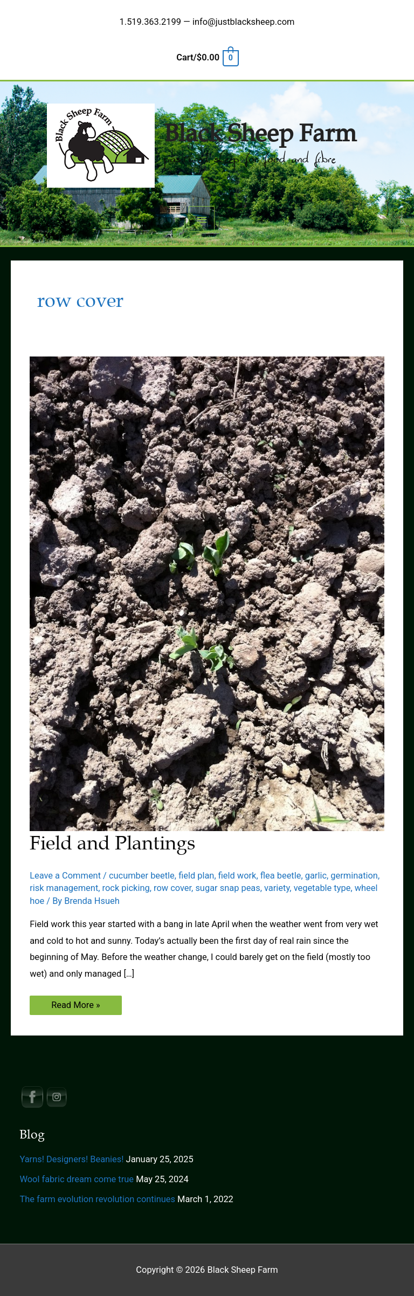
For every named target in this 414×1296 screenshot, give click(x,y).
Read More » (75, 1007)
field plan (196, 875)
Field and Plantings (112, 843)
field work (237, 875)
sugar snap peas (227, 888)
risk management (64, 888)
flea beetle (280, 875)
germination (354, 875)
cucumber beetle (142, 875)
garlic (316, 875)
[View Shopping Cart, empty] (206, 57)
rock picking (126, 888)
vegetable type (322, 888)
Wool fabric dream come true (76, 1179)
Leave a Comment (65, 875)
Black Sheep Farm (260, 133)
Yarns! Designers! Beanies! (71, 1159)
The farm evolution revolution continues (97, 1199)
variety (276, 888)
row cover (172, 888)
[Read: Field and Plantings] (207, 593)
